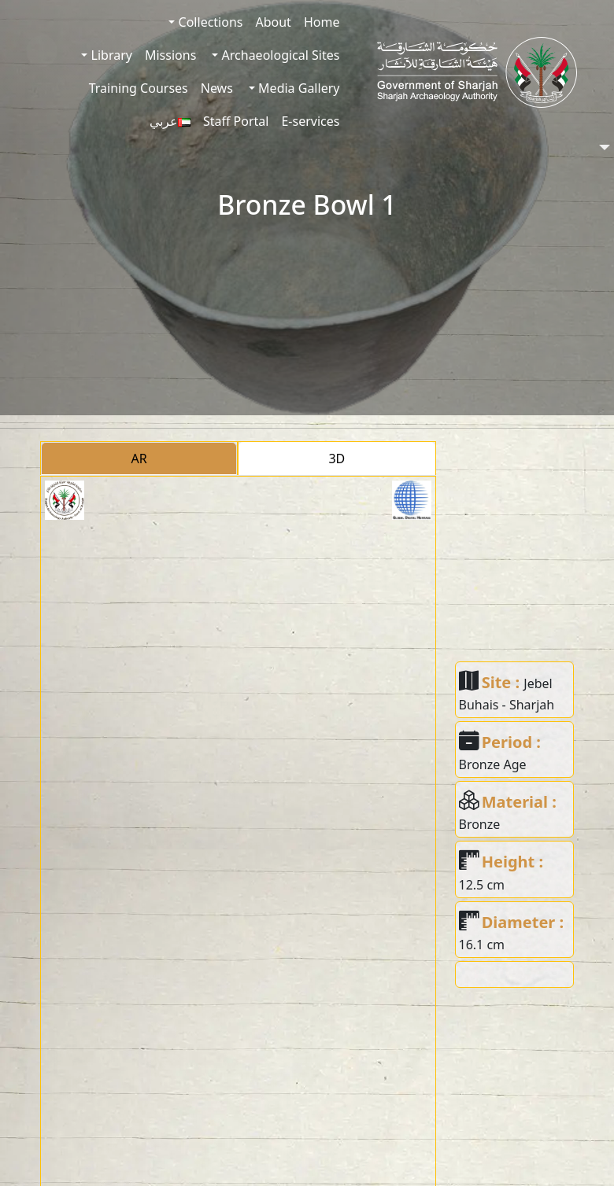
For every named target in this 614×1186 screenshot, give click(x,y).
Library (109, 55)
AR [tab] (139, 458)
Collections (208, 22)
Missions (170, 55)
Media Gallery (297, 88)
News (217, 88)
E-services (310, 121)
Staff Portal (236, 121)
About (272, 22)
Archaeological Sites (278, 55)
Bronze (480, 824)
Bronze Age (493, 764)
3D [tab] (336, 458)
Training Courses (138, 88)
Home (322, 22)
